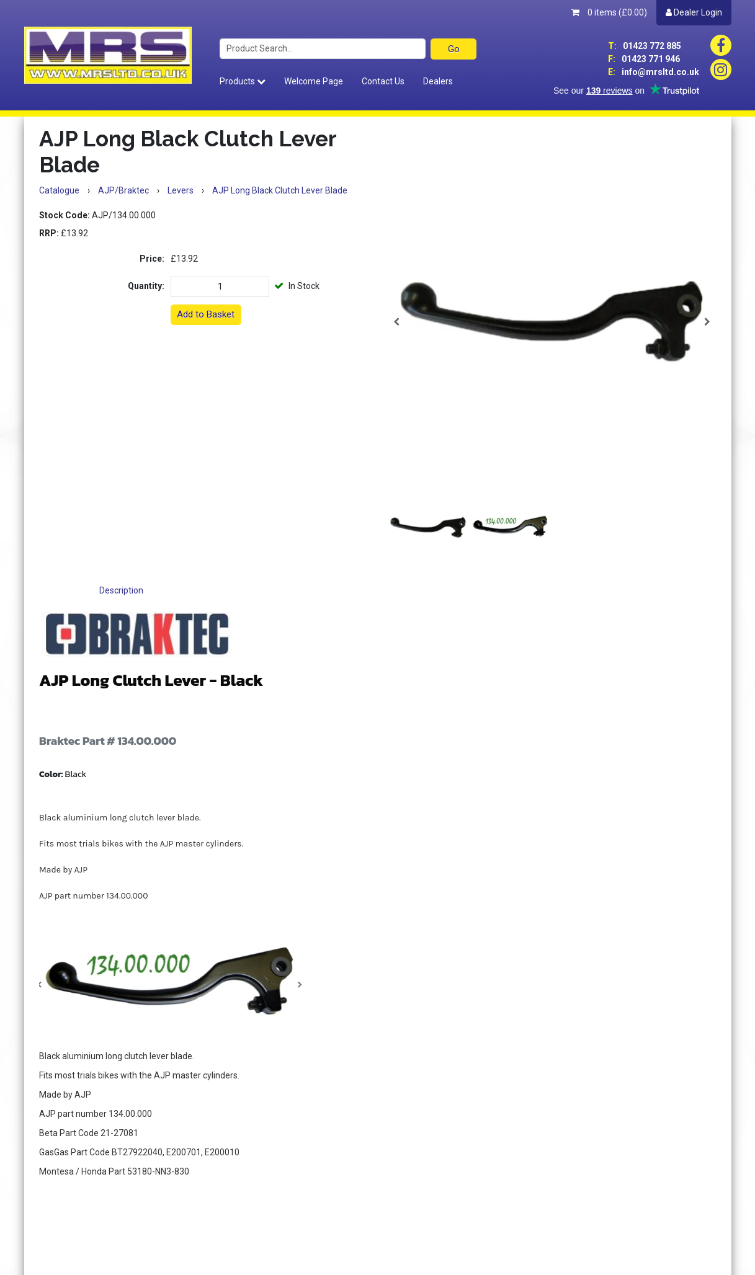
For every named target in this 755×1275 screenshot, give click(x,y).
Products (243, 81)
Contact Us (383, 81)
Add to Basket (206, 314)
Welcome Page (313, 81)
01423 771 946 (644, 59)
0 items (609, 12)
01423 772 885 (644, 46)
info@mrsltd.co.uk (653, 72)
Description (121, 590)
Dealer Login (694, 12)
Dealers (438, 81)
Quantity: (146, 286)
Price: (152, 259)
